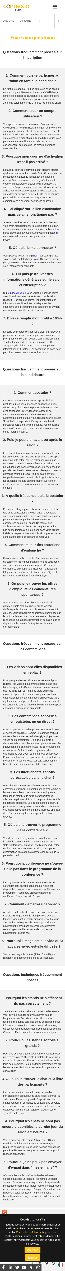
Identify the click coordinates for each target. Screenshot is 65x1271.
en (59, 20)
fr (39, 20)
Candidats (8, 20)
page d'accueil (18, 293)
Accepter (32, 1249)
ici (54, 124)
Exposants (25, 20)
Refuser (32, 1257)
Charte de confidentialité (30, 1232)
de (49, 20)
